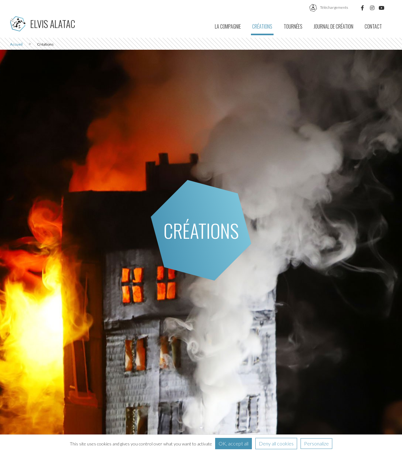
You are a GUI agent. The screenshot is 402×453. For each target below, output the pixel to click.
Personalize (316, 443)
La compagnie (228, 26)
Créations (262, 26)
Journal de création (333, 26)
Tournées (293, 26)
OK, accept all (233, 443)
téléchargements (328, 7)
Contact (373, 26)
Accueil (16, 44)
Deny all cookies (276, 443)
